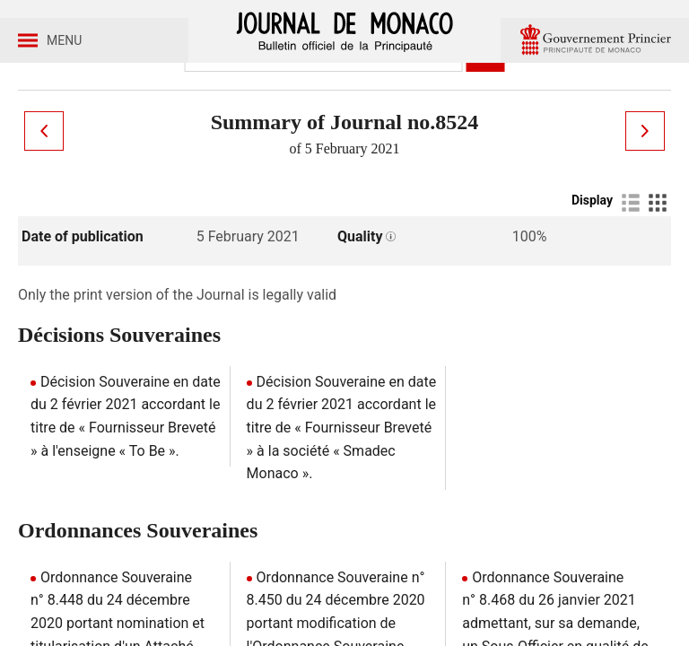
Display (592, 275)
